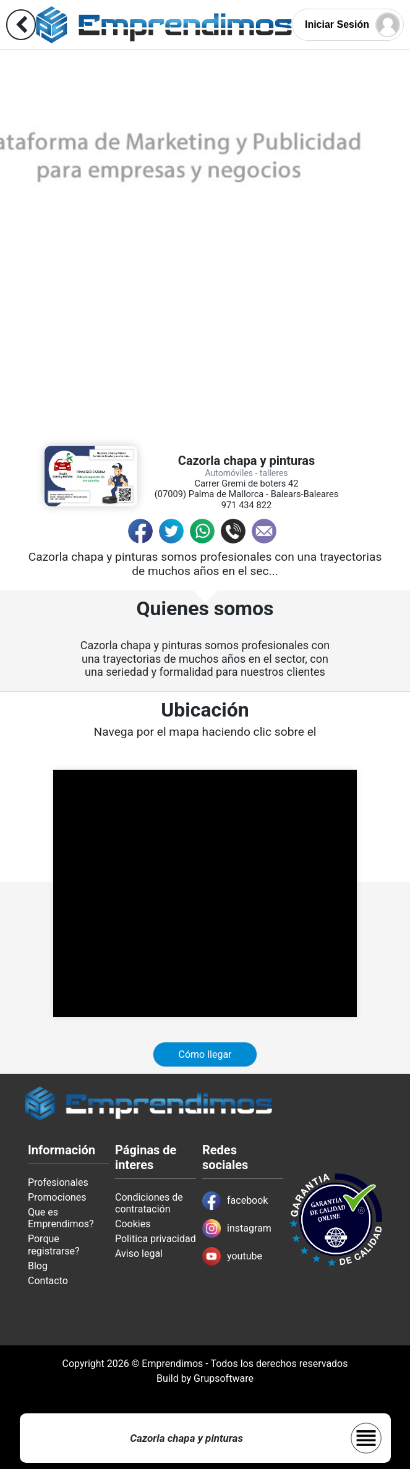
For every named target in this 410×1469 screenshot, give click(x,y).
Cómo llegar (204, 1054)
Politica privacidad (155, 1239)
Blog (38, 1266)
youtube (232, 1256)
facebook (235, 1200)
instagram (236, 1228)
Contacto (48, 1281)
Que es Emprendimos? (61, 1218)
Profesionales (58, 1182)
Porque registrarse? (54, 1244)
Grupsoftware (224, 1378)
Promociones (57, 1197)
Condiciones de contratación (149, 1203)
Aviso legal (139, 1253)
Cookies (132, 1224)
